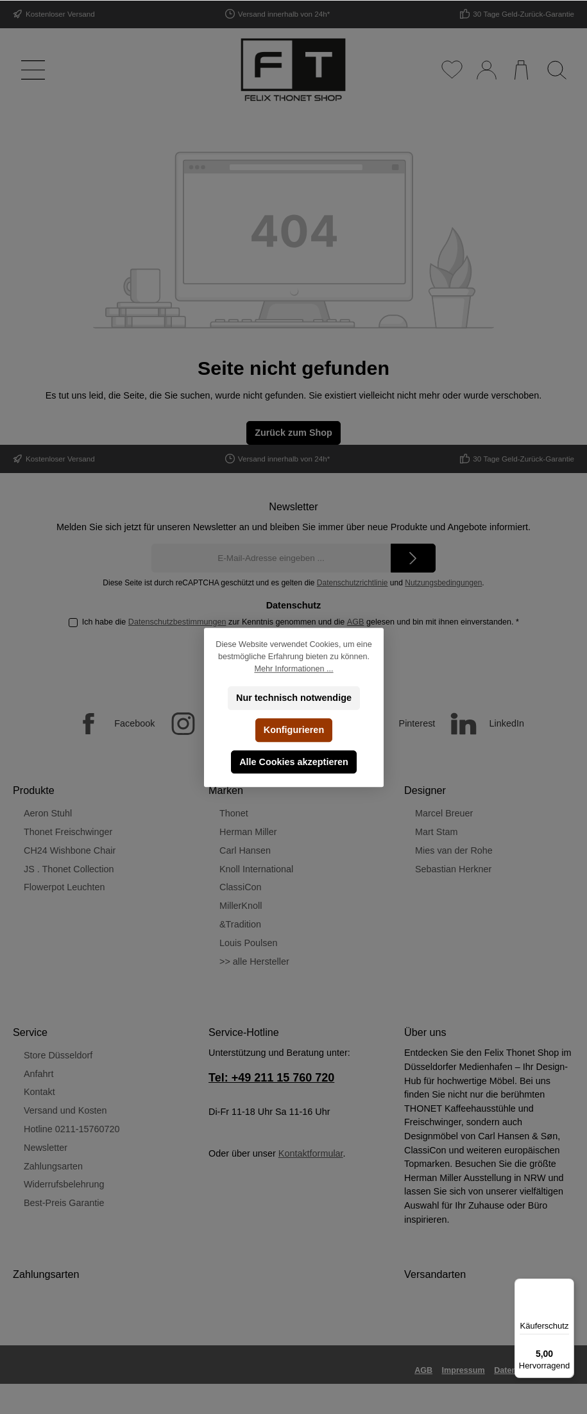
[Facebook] (109, 724)
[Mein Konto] (486, 70)
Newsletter (45, 1147)
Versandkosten (475, 1395)
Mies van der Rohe (454, 850)
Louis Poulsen (248, 943)
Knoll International (256, 869)
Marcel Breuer (444, 813)
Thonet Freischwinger (68, 832)
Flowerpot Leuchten (64, 887)
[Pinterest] (391, 724)
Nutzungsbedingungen (443, 582)
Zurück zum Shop (293, 432)
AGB (355, 621)
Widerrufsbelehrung (64, 1184)
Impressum (463, 1370)
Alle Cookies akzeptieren (293, 762)
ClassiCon (240, 887)
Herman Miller (248, 832)
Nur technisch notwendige (294, 698)
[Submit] (413, 558)
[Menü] (30, 70)
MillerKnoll (240, 906)
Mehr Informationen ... (293, 668)
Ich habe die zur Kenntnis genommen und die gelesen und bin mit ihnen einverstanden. (300, 621)
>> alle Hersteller (254, 961)
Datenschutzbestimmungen (177, 621)
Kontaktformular (310, 1153)
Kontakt (39, 1092)
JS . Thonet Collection (69, 869)
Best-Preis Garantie (64, 1203)
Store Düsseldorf (58, 1055)
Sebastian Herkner (453, 869)
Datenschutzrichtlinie (352, 582)
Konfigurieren (293, 730)
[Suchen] (556, 70)
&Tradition (240, 924)
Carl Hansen (245, 850)
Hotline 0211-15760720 (72, 1129)
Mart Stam (436, 832)
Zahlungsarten (53, 1166)
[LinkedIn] (481, 724)
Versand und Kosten (65, 1110)
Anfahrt (38, 1074)
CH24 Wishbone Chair (69, 850)
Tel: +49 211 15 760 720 (271, 1077)
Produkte (34, 790)
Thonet (233, 813)
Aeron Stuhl (48, 813)
